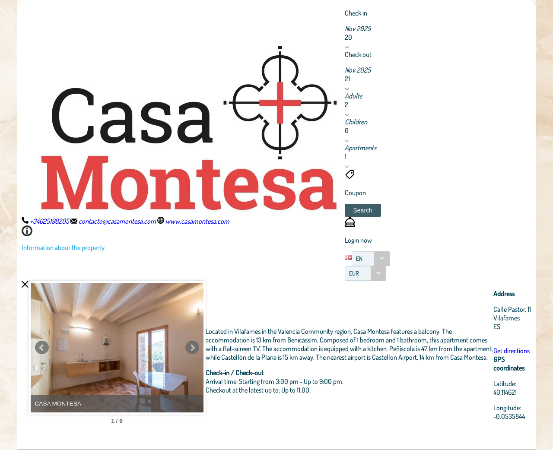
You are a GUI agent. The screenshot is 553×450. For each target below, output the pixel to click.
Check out (358, 54)
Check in (356, 13)
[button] (363, 210)
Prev (42, 348)
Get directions (511, 350)
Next (192, 348)
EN (359, 258)
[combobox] (371, 258)
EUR (354, 273)
